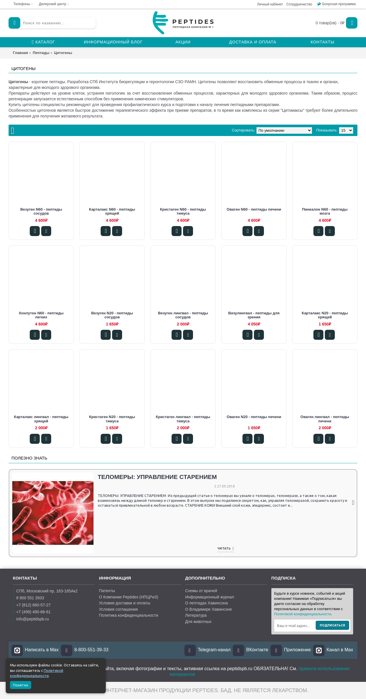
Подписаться (332, 625)
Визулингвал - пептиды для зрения (253, 315)
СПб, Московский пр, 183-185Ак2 (45, 591)
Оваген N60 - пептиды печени (254, 209)
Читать (98, 548)
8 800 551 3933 (28, 598)
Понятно (20, 685)
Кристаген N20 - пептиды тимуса (112, 419)
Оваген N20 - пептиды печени (254, 417)
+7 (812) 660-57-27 (32, 605)
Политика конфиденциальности (128, 615)
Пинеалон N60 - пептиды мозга (324, 211)
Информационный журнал (209, 597)
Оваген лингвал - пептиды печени (325, 419)
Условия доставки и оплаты (124, 603)
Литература (196, 615)
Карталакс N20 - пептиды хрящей (325, 315)
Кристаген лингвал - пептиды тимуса (183, 419)
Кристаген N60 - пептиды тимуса (183, 211)
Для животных (198, 621)
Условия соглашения (118, 609)
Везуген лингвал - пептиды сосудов (183, 315)
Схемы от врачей (201, 590)
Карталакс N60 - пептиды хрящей (112, 211)
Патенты (107, 590)
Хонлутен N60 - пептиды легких (41, 315)
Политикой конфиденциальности (302, 614)
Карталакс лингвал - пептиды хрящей (41, 419)
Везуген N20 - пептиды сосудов (112, 315)
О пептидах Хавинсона (206, 603)
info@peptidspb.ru (31, 619)
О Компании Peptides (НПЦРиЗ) (128, 597)
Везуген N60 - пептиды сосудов (41, 211)
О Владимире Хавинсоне (208, 609)
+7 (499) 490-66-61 (32, 612)
